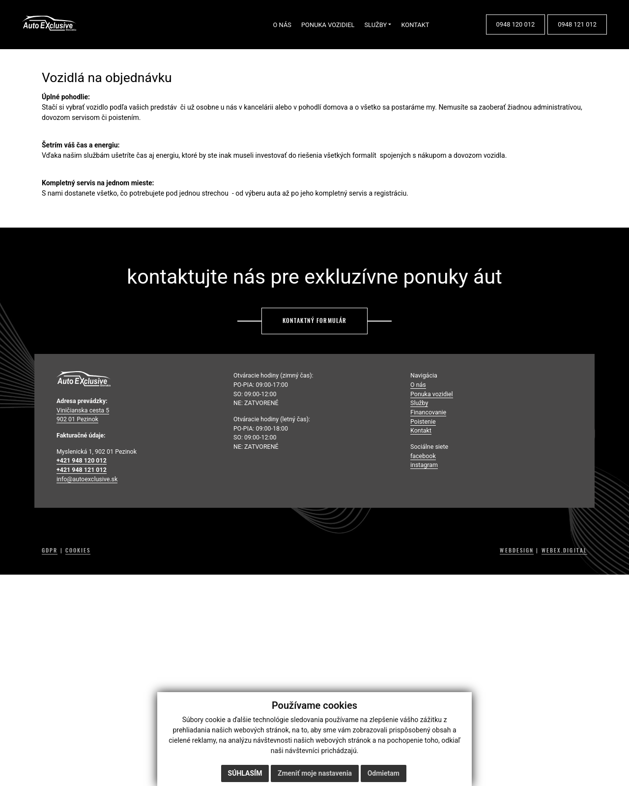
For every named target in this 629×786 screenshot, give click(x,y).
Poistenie (423, 421)
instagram (424, 464)
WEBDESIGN (517, 550)
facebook (423, 456)
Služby (419, 403)
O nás (418, 384)
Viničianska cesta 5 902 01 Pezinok (83, 415)
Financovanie (428, 412)
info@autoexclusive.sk (87, 479)
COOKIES (78, 550)
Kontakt (420, 430)
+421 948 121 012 (82, 469)
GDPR (49, 550)
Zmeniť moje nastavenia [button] (315, 773)
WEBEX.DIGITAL (564, 550)
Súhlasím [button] (245, 773)
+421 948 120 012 (82, 460)
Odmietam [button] (384, 773)
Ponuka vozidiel (431, 394)
